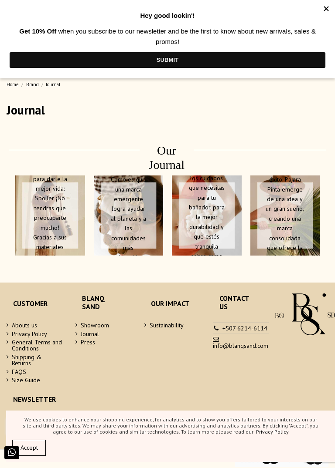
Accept (29, 447)
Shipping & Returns (26, 360)
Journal (90, 334)
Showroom (95, 325)
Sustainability (167, 325)
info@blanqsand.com (240, 346)
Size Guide (26, 380)
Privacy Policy (29, 334)
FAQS (19, 372)
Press (88, 342)
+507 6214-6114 (244, 328)
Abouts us (24, 325)
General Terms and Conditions (37, 345)
